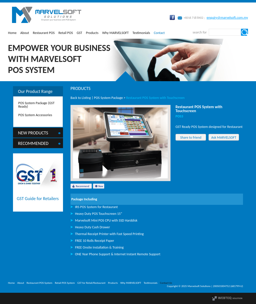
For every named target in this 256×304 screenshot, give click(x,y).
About (24, 33)
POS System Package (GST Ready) (36, 105)
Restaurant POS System (39, 283)
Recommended (33, 143)
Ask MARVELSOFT (223, 137)
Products (92, 33)
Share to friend (190, 137)
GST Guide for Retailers (38, 198)
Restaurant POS (44, 33)
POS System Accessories (35, 115)
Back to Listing (80, 98)
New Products (33, 133)
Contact (159, 33)
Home (12, 33)
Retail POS (65, 33)
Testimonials (141, 33)
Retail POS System (65, 283)
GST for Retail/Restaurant (91, 283)
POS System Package (108, 98)
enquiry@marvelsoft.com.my (227, 17)
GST (79, 33)
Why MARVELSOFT (115, 33)
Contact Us (166, 283)
